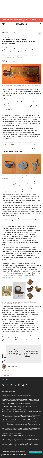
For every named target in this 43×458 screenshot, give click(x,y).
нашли (30, 90)
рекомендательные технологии (28, 435)
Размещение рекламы (8, 391)
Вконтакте (7, 384)
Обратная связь (13, 389)
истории (7, 370)
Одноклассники (11, 384)
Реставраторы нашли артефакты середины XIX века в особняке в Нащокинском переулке (31, 353)
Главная (4, 35)
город (3, 370)
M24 (9, 380)
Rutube (15, 384)
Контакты (23, 389)
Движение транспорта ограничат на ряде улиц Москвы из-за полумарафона (21, 20)
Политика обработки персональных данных (11, 433)
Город (14, 32)
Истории (8, 35)
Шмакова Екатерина (12, 366)
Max (23, 384)
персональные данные (15, 453)
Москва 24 (21, 24)
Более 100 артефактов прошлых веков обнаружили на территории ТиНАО (16, 352)
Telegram (3, 384)
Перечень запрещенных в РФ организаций (21, 395)
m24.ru (5, 398)
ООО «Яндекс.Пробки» (14, 441)
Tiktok (19, 384)
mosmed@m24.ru (11, 426)
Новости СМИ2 (5, 375)
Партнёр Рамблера (6, 448)
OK (35, 452)
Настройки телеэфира (7, 395)
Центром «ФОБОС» (23, 438)
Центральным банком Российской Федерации (19, 439)
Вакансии (4, 389)
